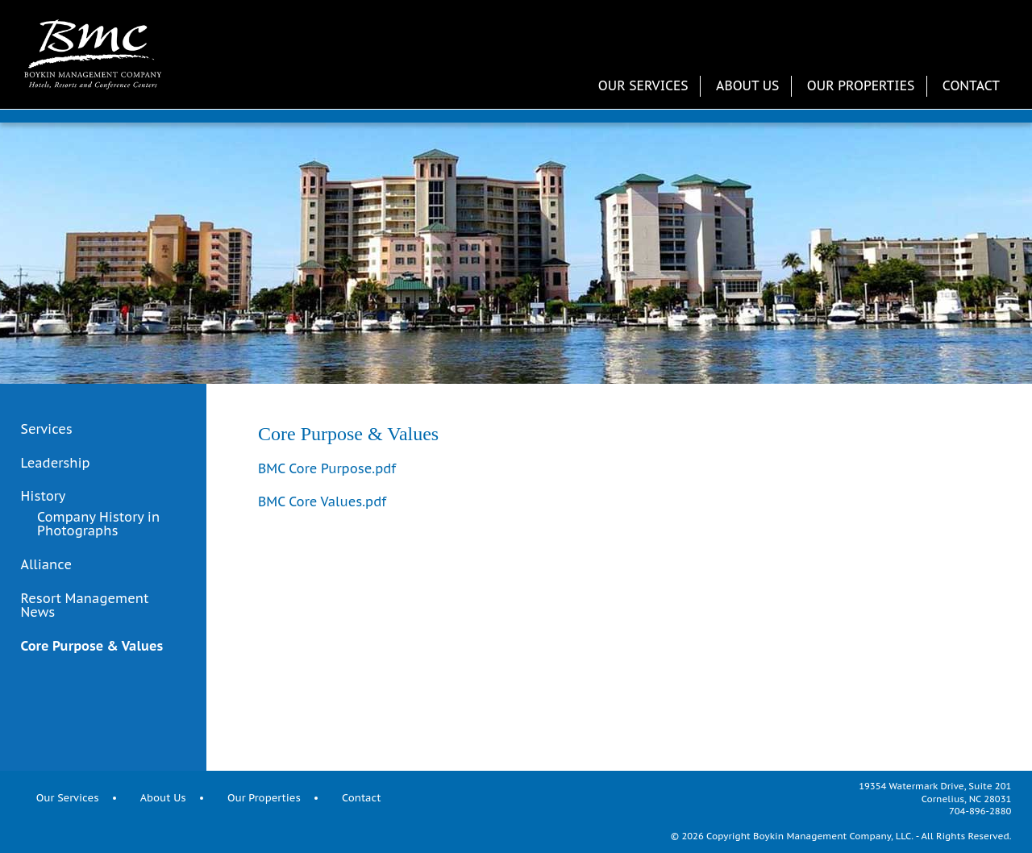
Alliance (46, 564)
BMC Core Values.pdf (322, 501)
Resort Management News (85, 606)
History (43, 496)
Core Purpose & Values (92, 646)
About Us (747, 85)
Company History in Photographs (98, 524)
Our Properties (861, 85)
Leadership (55, 463)
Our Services (643, 85)
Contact (971, 85)
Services (47, 429)
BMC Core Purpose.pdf (327, 468)
